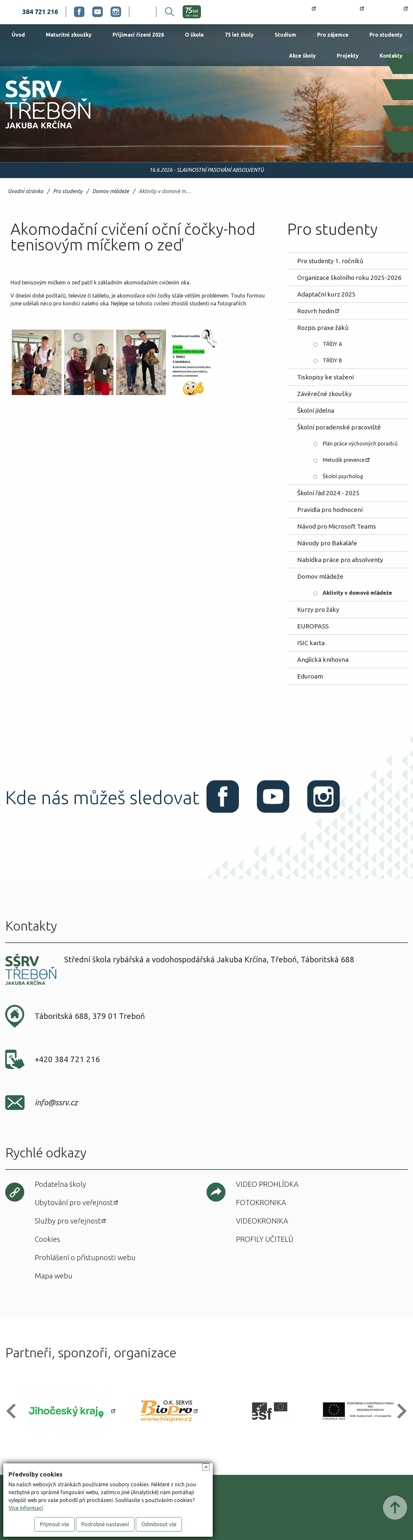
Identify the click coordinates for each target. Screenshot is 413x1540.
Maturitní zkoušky (69, 35)
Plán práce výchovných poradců (360, 443)
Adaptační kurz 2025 (326, 294)
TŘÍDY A (332, 344)
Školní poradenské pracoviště (339, 427)
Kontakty (391, 56)
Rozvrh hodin (292, 12)
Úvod (18, 35)
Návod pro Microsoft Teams (336, 526)
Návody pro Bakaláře (327, 543)
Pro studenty (386, 35)
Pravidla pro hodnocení (330, 509)
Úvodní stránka (25, 191)
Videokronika (262, 1221)
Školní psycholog (343, 476)
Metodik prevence (344, 460)
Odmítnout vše (158, 1524)
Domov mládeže (110, 191)
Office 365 (390, 12)
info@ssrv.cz (56, 1102)
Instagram (116, 12)
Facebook (79, 12)
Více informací (26, 1508)
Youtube (97, 12)
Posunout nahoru (395, 1507)
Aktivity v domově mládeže (166, 191)
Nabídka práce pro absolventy (340, 559)
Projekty (348, 56)
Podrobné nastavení (105, 1524)
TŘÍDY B (332, 360)
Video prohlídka (267, 1184)
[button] (14, 1411)
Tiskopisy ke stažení (325, 377)
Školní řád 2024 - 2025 (328, 493)
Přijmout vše (54, 1524)
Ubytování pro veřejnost (74, 1202)
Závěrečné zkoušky (324, 393)
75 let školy (239, 35)
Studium (285, 35)
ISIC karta (311, 642)
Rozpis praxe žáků (323, 327)
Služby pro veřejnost (68, 1221)
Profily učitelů (264, 1239)
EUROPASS (313, 626)
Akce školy (302, 56)
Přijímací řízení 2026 (138, 35)
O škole (194, 35)
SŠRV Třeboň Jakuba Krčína (40, 130)
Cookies (47, 1239)
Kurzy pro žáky (318, 609)
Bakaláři (344, 12)
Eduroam (310, 676)
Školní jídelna (315, 410)
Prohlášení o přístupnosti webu (85, 1257)
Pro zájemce (333, 35)
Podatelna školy (60, 1184)
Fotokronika (261, 1202)
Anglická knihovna (323, 659)
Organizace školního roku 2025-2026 (349, 277)
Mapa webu (53, 1276)
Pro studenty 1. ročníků (330, 260)
